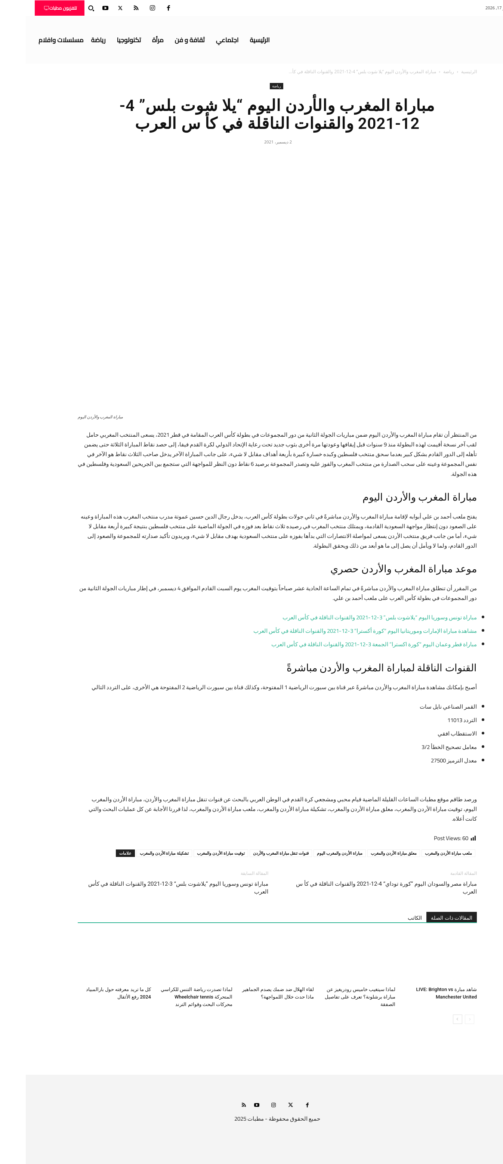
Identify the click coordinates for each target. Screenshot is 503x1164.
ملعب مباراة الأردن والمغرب (422, 853)
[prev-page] (443, 1019)
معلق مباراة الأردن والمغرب (368, 853)
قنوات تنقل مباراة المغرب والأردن (255, 853)
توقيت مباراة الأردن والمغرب (195, 853)
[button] (65, 8)
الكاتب (389, 918)
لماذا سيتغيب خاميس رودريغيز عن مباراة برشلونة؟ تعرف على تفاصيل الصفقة (334, 997)
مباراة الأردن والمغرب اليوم (314, 853)
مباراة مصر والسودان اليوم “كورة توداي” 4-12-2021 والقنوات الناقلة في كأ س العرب (360, 887)
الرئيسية (443, 71)
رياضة (422, 71)
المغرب (384, 569)
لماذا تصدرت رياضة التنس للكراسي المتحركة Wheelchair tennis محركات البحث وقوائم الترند (171, 997)
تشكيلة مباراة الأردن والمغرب (138, 853)
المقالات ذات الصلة (426, 918)
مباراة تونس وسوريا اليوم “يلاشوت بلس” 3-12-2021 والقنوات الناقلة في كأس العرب (152, 887)
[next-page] (431, 1019)
